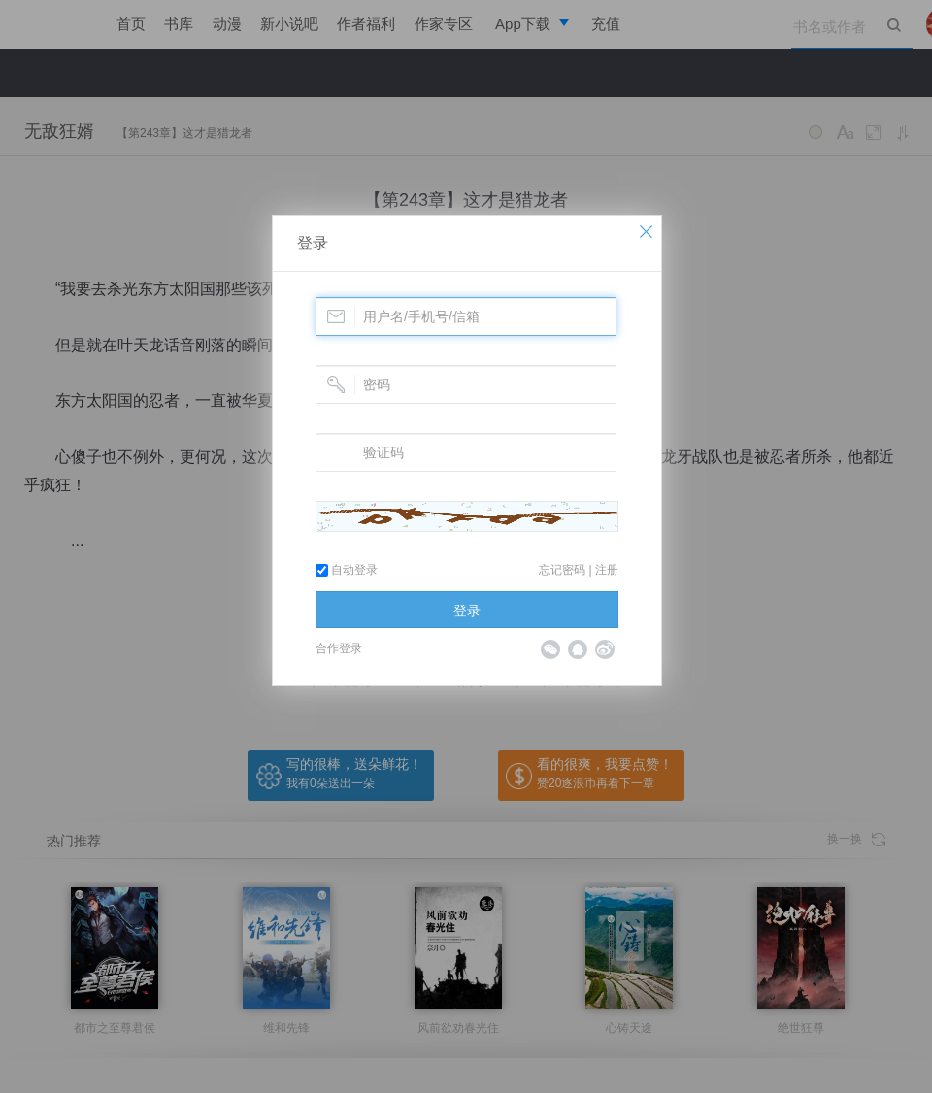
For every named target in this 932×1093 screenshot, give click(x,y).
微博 (605, 649)
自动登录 (347, 570)
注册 (606, 570)
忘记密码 (562, 570)
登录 (312, 243)
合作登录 (339, 648)
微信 (550, 649)
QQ (577, 649)
